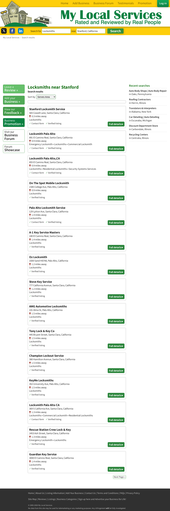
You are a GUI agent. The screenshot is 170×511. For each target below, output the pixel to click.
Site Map (32, 499)
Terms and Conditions (107, 493)
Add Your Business (74, 493)
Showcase (14, 148)
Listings (52, 499)
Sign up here (84, 499)
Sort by (31, 96)
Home (31, 493)
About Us (40, 493)
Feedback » (14, 111)
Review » (14, 88)
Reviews (42, 499)
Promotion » (14, 122)
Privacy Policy (133, 493)
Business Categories (67, 499)
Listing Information (55, 493)
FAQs (122, 493)
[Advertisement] (85, 61)
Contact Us (90, 493)
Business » (14, 100)
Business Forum (14, 135)
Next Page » (119, 476)
